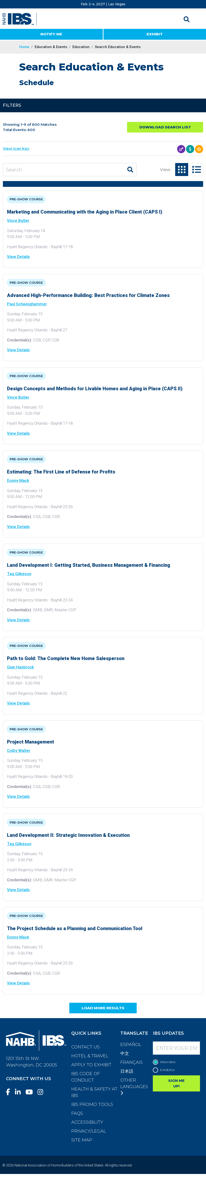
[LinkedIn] (20, 1092)
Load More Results (103, 1008)
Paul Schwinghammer (27, 304)
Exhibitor (165, 1069)
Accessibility (87, 1122)
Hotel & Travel (89, 1056)
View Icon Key (16, 148)
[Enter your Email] (176, 1048)
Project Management (30, 742)
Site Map (81, 1140)
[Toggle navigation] (198, 19)
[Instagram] (42, 1092)
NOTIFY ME (51, 34)
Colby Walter (18, 750)
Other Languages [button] (134, 1086)
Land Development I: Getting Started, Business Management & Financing (88, 565)
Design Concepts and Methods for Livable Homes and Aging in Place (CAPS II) (94, 388)
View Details (18, 256)
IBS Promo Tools (92, 1104)
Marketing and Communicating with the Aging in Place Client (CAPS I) (84, 212)
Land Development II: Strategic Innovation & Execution (68, 835)
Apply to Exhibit (91, 1064)
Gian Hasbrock (20, 667)
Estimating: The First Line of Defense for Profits (61, 472)
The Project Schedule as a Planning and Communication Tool (74, 928)
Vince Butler (18, 220)
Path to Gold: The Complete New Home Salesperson (65, 658)
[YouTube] (31, 1092)
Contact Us (85, 1047)
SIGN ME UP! (176, 1083)
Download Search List (165, 127)
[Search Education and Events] (63, 169)
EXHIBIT (155, 34)
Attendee (165, 1062)
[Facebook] (10, 1092)
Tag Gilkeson (19, 573)
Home (24, 47)
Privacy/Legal (88, 1131)
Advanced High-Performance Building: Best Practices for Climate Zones (88, 295)
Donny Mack (18, 480)
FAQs (77, 1113)
